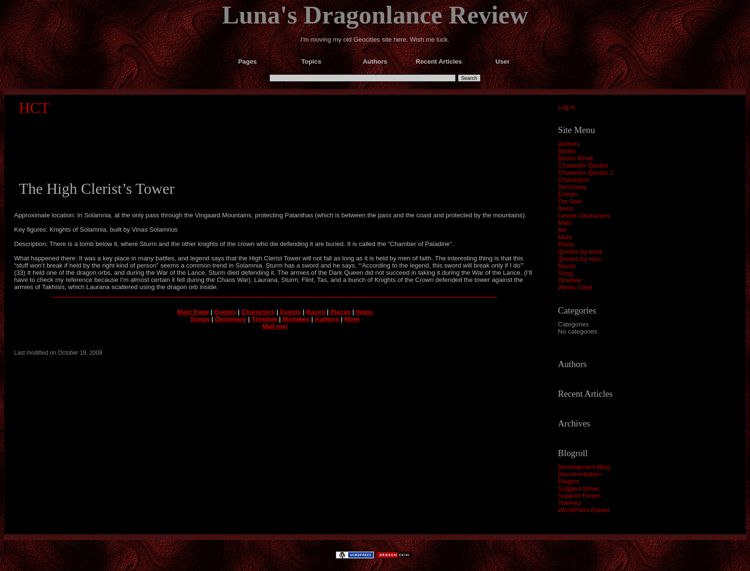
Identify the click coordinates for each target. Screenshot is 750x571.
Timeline (570, 280)
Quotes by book (580, 251)
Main (565, 222)
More (565, 237)
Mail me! (274, 326)
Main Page (193, 311)
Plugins (568, 481)
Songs (200, 319)
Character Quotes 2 (586, 172)
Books (567, 151)
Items (566, 208)
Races (567, 265)
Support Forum (579, 495)
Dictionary (572, 186)
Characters (573, 179)
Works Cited (575, 287)
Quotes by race (579, 258)
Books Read (575, 158)
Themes (569, 502)
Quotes (225, 311)
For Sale (570, 201)
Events (568, 194)
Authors (569, 143)
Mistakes (296, 319)
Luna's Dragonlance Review (375, 14)
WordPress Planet (583, 510)
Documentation (579, 474)
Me (562, 230)
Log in (566, 107)
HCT (34, 107)
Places (341, 311)
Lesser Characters (584, 215)
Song (565, 273)
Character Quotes (583, 165)
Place (566, 244)
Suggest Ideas (578, 488)
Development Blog (584, 466)
